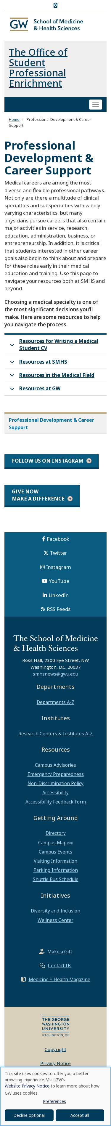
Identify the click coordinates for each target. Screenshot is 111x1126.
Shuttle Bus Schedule (55, 879)
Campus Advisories (55, 765)
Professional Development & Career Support (51, 423)
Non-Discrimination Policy (55, 783)
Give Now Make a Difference (38, 495)
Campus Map (52, 843)
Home (14, 119)
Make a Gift (59, 952)
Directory (56, 833)
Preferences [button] (54, 1101)
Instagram (58, 567)
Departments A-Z (55, 702)
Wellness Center (55, 920)
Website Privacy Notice (27, 1086)
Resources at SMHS (37, 363)
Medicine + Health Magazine (59, 979)
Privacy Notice (55, 1063)
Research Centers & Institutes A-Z (55, 734)
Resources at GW (34, 390)
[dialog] (55, 1096)
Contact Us (59, 965)
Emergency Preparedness (56, 774)
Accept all (79, 1115)
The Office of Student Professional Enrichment (38, 67)
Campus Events (55, 852)
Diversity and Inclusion (55, 911)
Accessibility (55, 792)
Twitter (58, 552)
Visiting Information (55, 861)
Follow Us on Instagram (47, 460)
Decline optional (29, 1115)
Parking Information (55, 870)
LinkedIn (59, 595)
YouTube (59, 581)
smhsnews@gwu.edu (55, 674)
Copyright (55, 1049)
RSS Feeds (58, 609)
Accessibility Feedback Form (55, 802)
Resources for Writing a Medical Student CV (53, 346)
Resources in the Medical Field (51, 377)
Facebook (58, 538)
